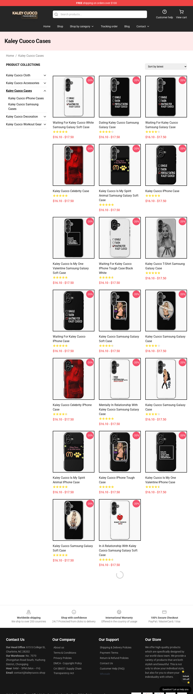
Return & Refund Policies (114, 658)
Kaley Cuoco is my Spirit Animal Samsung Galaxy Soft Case (118, 195)
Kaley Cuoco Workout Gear (23, 124)
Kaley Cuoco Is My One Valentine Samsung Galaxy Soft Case (71, 268)
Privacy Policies (63, 658)
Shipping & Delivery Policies (115, 647)
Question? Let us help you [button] (175, 689)
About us (59, 647)
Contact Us (106, 663)
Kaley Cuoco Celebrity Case (71, 191)
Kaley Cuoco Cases (31, 55)
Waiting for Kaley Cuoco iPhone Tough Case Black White (116, 268)
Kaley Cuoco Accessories (22, 83)
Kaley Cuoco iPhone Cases (26, 98)
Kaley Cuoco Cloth (18, 75)
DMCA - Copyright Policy (68, 663)
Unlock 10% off (186, 677)
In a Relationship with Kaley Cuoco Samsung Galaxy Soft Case (118, 550)
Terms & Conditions (65, 652)
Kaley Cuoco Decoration (22, 116)
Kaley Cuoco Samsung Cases (23, 107)
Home (10, 55)
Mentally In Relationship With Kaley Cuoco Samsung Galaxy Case (119, 409)
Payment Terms (109, 652)
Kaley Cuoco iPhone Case (162, 191)
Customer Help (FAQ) (112, 668)
